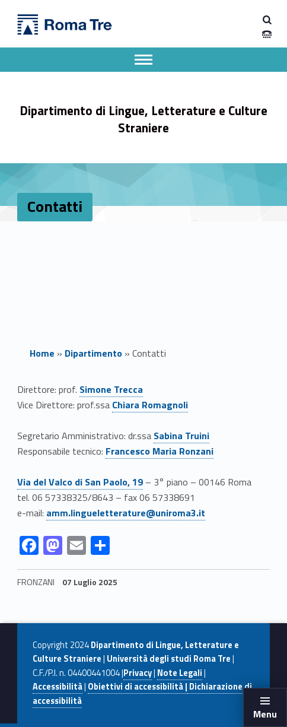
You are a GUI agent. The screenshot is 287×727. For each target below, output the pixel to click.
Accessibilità (57, 686)
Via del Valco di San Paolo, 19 (80, 482)
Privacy (137, 673)
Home (42, 353)
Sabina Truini (181, 435)
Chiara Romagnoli (150, 405)
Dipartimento (93, 353)
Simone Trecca (111, 389)
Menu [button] (265, 714)
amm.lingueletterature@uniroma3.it (125, 513)
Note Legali (179, 673)
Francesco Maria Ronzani (159, 451)
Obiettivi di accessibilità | (137, 686)
